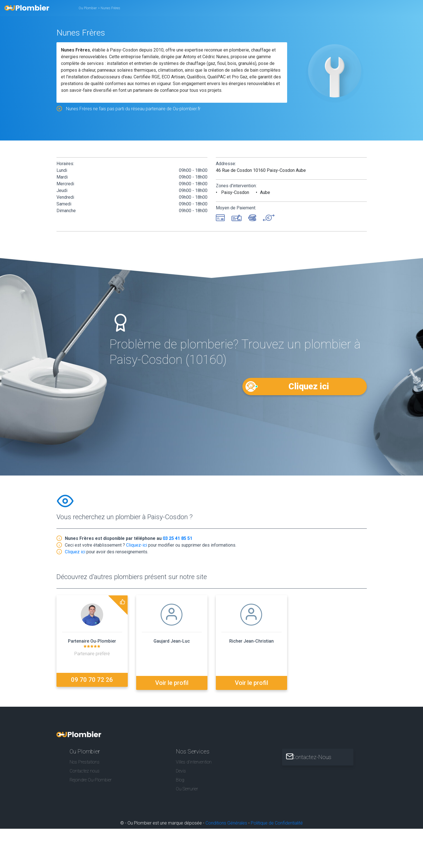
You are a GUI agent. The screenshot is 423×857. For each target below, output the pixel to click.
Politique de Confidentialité (277, 821)
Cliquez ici (308, 386)
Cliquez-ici (136, 546)
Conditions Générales (226, 821)
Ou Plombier (88, 8)
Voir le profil (171, 680)
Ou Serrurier (187, 787)
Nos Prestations (85, 760)
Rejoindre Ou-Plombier (91, 778)
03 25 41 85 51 (177, 539)
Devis (181, 769)
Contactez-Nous (316, 755)
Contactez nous (85, 769)
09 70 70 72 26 (92, 680)
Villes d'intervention (194, 760)
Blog (180, 778)
